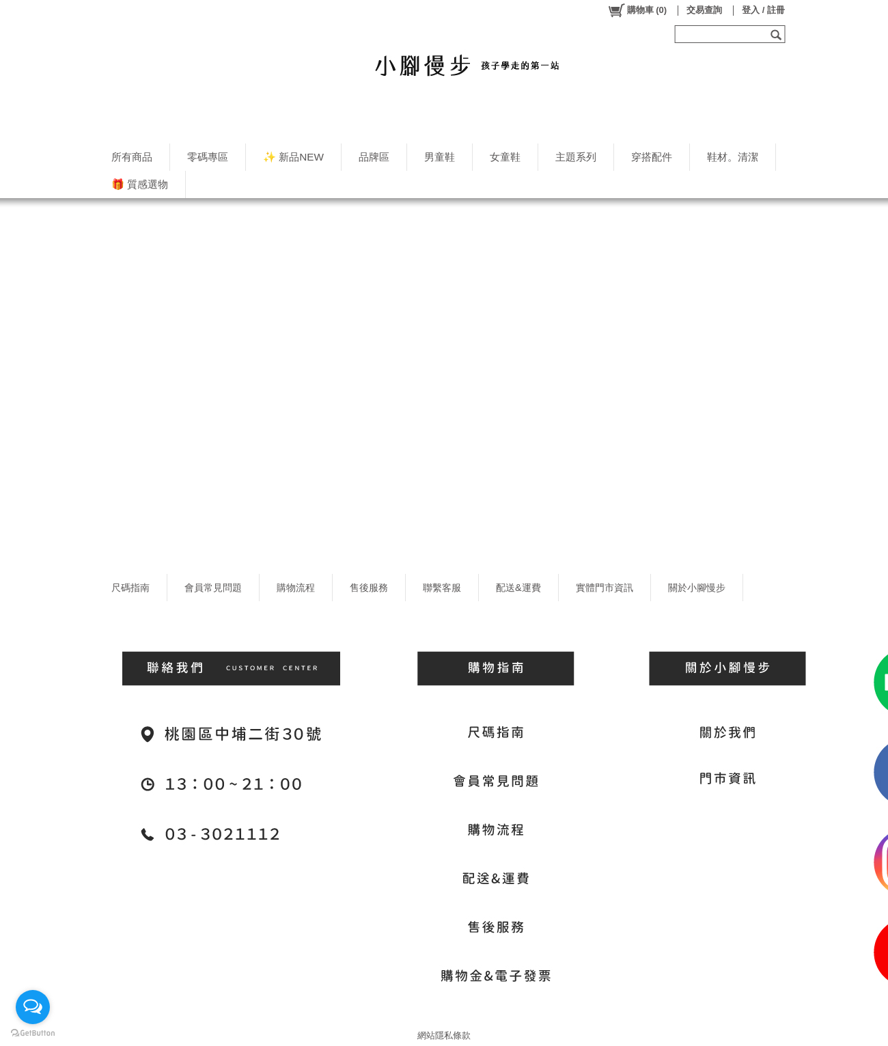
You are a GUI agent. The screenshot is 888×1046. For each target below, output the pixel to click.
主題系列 (575, 157)
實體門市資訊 (604, 587)
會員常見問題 (213, 587)
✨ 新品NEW (293, 157)
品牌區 (374, 157)
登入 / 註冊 (763, 10)
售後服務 (369, 587)
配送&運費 (518, 587)
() (637, 10)
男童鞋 (439, 157)
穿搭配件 (651, 157)
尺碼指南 (130, 587)
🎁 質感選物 (139, 184)
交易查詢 (704, 10)
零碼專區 (207, 157)
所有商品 (131, 157)
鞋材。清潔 (732, 157)
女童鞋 (505, 157)
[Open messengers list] (33, 1007)
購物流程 (296, 587)
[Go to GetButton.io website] (33, 1032)
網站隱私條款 (444, 1035)
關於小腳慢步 (696, 587)
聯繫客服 (442, 587)
